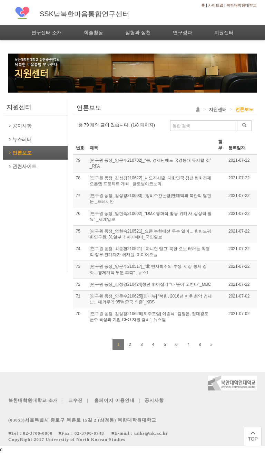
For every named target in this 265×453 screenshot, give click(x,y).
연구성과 (182, 32)
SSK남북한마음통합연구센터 (84, 14)
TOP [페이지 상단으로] (253, 436)
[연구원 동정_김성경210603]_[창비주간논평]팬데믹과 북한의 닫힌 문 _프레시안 (151, 198)
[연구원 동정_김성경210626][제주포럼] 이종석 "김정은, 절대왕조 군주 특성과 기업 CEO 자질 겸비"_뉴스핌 (149, 316)
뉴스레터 (20, 139)
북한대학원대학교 (241, 5)
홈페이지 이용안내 (114, 400)
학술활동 (93, 32)
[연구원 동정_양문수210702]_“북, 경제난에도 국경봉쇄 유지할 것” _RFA (150, 163)
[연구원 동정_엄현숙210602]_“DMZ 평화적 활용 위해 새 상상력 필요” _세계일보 (151, 216)
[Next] (211, 344)
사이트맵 (215, 5)
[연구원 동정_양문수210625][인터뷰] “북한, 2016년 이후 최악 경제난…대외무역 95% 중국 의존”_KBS (151, 299)
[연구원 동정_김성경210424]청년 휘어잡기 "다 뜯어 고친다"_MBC (150, 284)
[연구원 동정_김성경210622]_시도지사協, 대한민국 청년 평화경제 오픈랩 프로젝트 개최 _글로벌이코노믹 (151, 181)
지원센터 (224, 32)
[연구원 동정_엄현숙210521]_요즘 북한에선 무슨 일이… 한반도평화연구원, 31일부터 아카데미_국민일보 (151, 234)
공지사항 (20, 126)
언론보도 (20, 152)
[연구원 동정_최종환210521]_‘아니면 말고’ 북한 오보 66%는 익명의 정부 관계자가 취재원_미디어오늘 (150, 251)
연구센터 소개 (46, 32)
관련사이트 (22, 166)
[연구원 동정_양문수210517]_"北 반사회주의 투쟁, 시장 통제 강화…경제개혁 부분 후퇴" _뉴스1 (148, 269)
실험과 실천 (138, 32)
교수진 (76, 400)
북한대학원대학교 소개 (33, 400)
